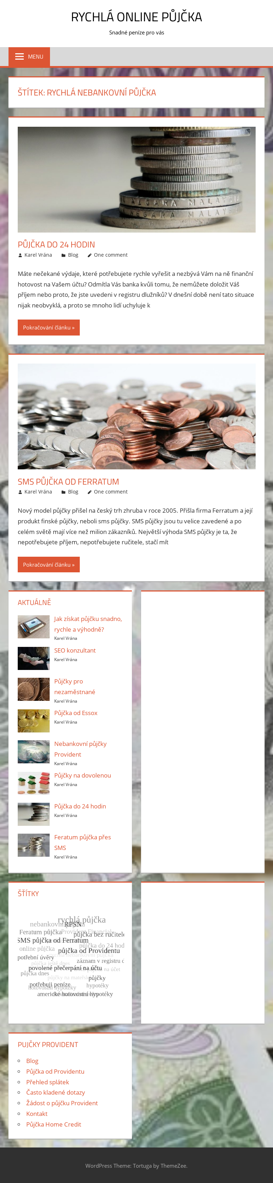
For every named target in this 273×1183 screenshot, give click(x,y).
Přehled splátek (47, 1082)
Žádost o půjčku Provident (62, 1103)
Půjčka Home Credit (53, 1124)
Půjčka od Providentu (55, 1071)
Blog (73, 254)
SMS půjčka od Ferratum (68, 481)
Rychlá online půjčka (136, 16)
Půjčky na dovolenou (82, 775)
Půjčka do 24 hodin (56, 244)
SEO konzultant (75, 650)
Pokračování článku (47, 327)
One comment (111, 254)
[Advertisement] (202, 642)
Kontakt (37, 1114)
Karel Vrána (38, 254)
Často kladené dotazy (55, 1092)
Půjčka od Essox (76, 713)
